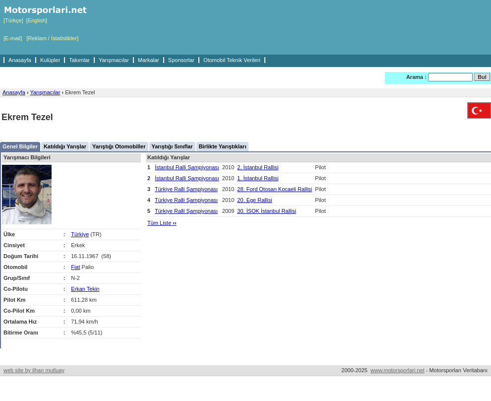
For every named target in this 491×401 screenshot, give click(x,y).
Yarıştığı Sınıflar (172, 146)
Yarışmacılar (114, 60)
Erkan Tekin (85, 289)
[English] (36, 20)
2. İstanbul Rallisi (257, 167)
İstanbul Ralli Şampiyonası (187, 167)
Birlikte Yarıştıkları (222, 146)
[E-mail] (12, 38)
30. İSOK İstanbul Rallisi (266, 211)
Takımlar (79, 60)
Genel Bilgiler (20, 146)
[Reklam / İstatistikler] (52, 38)
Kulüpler (50, 60)
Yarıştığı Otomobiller (119, 146)
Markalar (148, 60)
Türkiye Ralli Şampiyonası (186, 189)
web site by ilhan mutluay (33, 370)
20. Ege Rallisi (254, 200)
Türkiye (80, 234)
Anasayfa (19, 60)
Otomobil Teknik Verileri (231, 60)
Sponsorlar (181, 60)
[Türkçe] (13, 20)
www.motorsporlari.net (397, 370)
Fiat (75, 267)
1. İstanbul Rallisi (257, 178)
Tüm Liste (162, 223)
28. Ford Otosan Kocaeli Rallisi (274, 189)
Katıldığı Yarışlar (65, 146)
